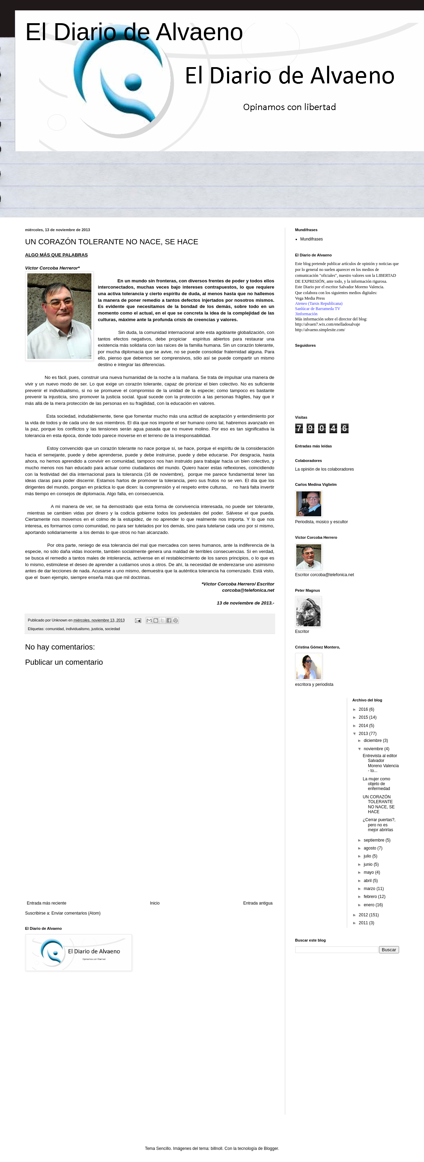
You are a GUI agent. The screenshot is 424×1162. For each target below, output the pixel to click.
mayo (369, 872)
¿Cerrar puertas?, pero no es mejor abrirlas (379, 824)
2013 (364, 733)
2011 (364, 922)
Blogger (271, 1148)
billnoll (216, 1148)
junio (369, 864)
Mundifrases (311, 239)
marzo (370, 888)
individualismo (77, 629)
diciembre (373, 740)
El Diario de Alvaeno (134, 31)
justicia (97, 629)
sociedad (112, 629)
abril (368, 880)
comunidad (55, 629)
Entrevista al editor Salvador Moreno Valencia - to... (381, 763)
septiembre (375, 840)
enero (370, 904)
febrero (371, 896)
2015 (364, 717)
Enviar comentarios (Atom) (76, 913)
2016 (364, 709)
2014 (364, 725)
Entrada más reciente (46, 903)
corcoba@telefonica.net (248, 590)
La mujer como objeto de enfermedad (376, 784)
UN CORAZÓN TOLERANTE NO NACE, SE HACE (379, 804)
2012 (364, 915)
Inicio (155, 903)
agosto (370, 848)
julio (368, 856)
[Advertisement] (150, 857)
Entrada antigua (258, 903)
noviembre (374, 748)
